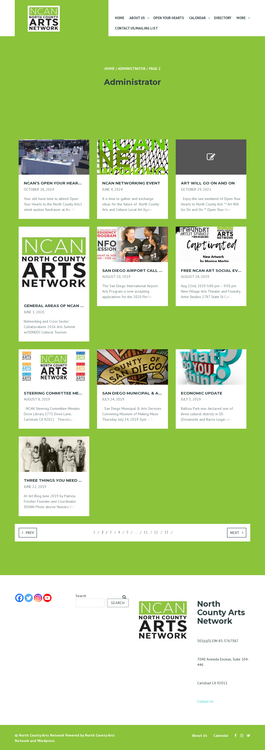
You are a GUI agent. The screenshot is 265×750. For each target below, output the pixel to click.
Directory (222, 18)
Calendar (197, 18)
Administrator (131, 68)
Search (81, 595)
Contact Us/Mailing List (136, 28)
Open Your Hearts (168, 18)
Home (119, 18)
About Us (137, 18)
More (241, 18)
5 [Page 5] (127, 532)
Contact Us (205, 701)
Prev (30, 532)
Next (234, 532)
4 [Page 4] (119, 532)
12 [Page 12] (156, 532)
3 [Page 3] (111, 532)
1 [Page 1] (94, 532)
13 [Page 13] (166, 532)
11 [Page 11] (146, 532)
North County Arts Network (41, 735)
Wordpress (46, 740)
